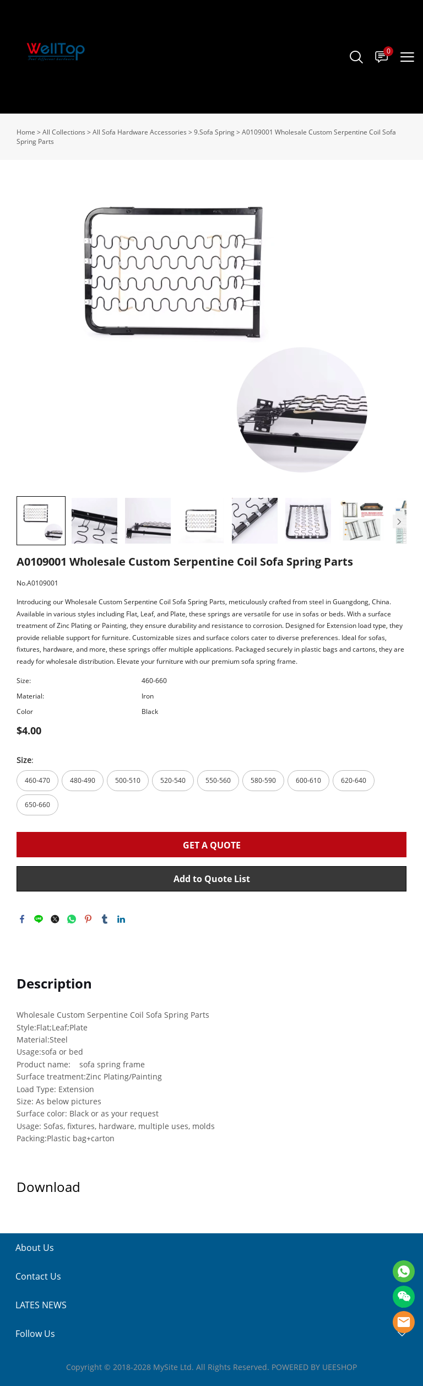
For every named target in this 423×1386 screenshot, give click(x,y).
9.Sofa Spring (214, 132)
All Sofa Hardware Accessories (140, 132)
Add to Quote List (211, 879)
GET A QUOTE (212, 845)
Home (26, 132)
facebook (22, 919)
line (38, 919)
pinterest (88, 919)
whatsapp (71, 919)
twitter (55, 919)
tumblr (104, 919)
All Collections (63, 132)
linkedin (121, 919)
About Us (34, 1248)
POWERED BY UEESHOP (314, 1367)
